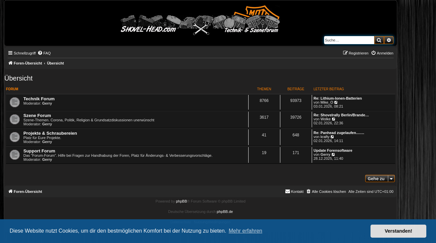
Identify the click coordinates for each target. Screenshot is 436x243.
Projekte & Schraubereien (50, 133)
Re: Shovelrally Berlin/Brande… (341, 115)
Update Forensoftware (333, 150)
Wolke (325, 119)
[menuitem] (44, 53)
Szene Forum (37, 115)
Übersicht (18, 78)
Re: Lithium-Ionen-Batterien (338, 98)
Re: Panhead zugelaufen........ (339, 133)
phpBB (181, 201)
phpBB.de (225, 212)
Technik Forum (39, 98)
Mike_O (326, 102)
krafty (324, 137)
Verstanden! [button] (398, 231)
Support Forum (39, 150)
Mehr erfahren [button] (245, 231)
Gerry (47, 103)
